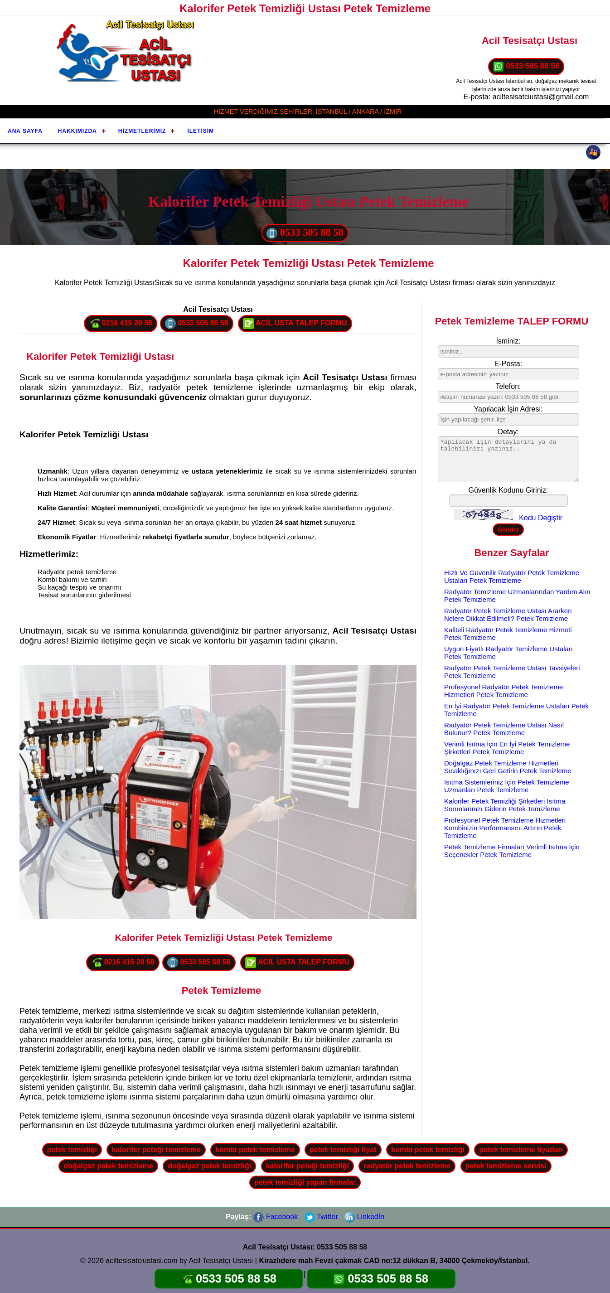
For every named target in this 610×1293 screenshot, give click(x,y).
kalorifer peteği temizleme (156, 1149)
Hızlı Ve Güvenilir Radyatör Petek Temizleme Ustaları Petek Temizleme (511, 576)
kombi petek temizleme (255, 1149)
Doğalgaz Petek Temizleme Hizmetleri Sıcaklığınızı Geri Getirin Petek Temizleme (507, 767)
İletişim (200, 131)
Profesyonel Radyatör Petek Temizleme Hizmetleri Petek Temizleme (503, 690)
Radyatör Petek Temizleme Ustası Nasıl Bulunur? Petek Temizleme (504, 728)
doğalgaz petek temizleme (108, 1166)
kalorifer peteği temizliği (307, 1166)
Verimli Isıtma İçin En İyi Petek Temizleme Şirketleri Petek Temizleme (507, 747)
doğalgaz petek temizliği (209, 1166)
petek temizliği (72, 1149)
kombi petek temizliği (428, 1149)
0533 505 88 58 (526, 66)
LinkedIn (364, 1216)
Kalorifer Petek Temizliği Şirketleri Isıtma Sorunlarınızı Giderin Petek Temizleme (504, 805)
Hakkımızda (77, 131)
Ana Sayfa (25, 131)
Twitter (321, 1216)
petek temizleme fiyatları (521, 1149)
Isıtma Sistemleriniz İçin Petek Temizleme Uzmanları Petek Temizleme (506, 786)
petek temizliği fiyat (343, 1149)
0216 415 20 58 (120, 323)
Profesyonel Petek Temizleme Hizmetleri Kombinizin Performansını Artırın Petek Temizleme (505, 827)
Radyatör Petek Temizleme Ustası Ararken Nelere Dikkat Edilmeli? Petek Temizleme (508, 614)
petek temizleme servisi (506, 1166)
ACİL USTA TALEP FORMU (295, 323)
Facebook (275, 1216)
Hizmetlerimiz (142, 131)
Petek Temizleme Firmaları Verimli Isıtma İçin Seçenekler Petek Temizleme (512, 850)
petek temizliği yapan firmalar (305, 1182)
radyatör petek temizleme (406, 1166)
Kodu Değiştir (540, 518)
